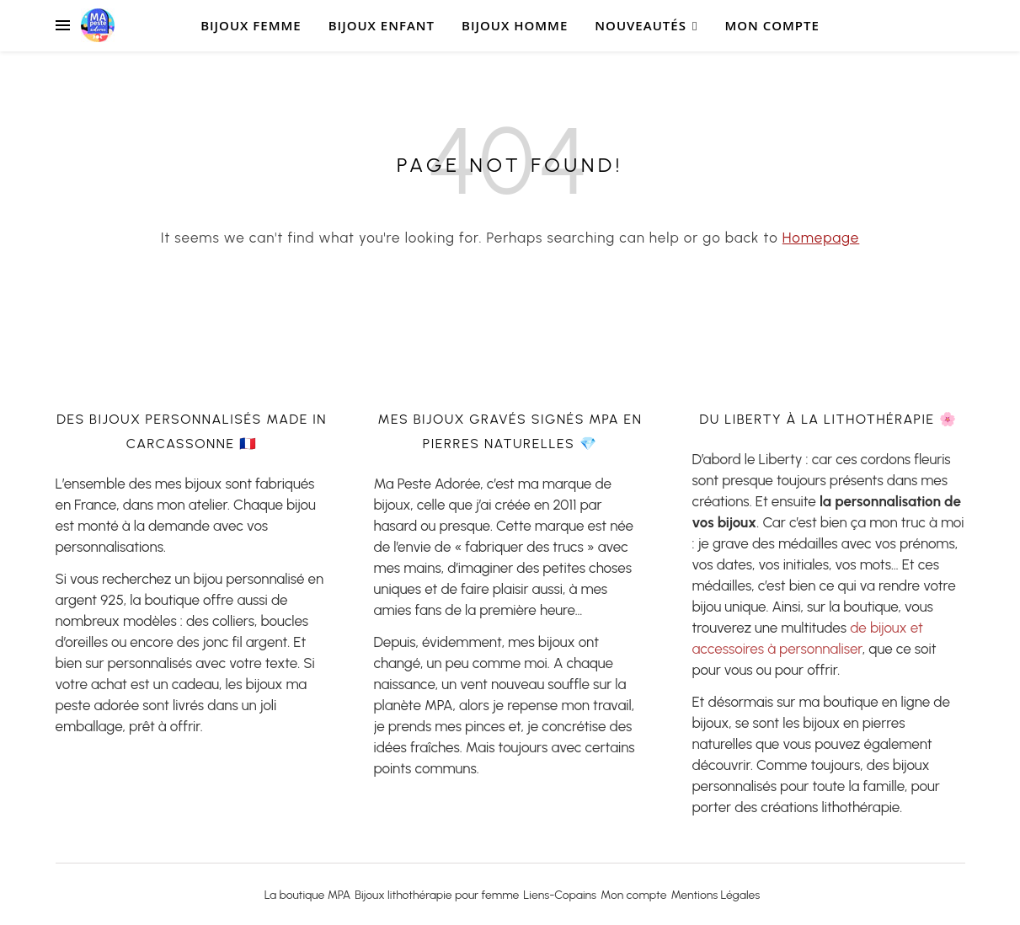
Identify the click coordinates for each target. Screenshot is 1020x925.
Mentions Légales (716, 895)
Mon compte (771, 25)
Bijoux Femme (251, 25)
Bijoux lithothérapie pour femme (437, 895)
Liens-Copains (559, 895)
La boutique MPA (307, 895)
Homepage (821, 237)
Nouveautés (640, 25)
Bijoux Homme (515, 25)
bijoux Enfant (381, 25)
